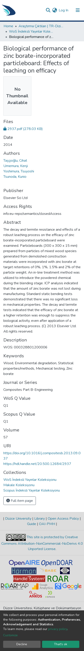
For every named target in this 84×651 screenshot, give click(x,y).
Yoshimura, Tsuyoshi (18, 171)
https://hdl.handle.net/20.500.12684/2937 (37, 463)
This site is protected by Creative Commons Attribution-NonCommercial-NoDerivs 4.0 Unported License (42, 543)
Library (39, 518)
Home (8, 26)
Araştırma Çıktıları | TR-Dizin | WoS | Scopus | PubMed (41, 26)
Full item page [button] (19, 500)
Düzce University (18, 518)
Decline (21, 644)
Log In (64, 10)
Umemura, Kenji (15, 165)
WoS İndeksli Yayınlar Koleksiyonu (31, 31)
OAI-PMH (47, 523)
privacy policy (57, 629)
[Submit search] (48, 10)
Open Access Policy (63, 518)
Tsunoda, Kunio (14, 176)
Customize (10, 635)
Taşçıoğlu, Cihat (15, 160)
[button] (54, 10)
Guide (32, 523)
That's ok (60, 644)
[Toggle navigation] (77, 10)
